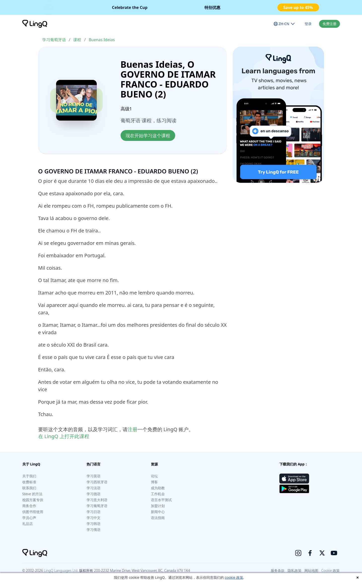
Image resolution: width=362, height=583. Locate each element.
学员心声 (29, 517)
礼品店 (27, 523)
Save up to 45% (298, 7)
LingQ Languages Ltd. (61, 570)
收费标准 (29, 482)
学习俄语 (93, 529)
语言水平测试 (161, 499)
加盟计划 (158, 505)
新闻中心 (158, 511)
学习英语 (93, 476)
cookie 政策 (234, 577)
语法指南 (158, 517)
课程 (77, 39)
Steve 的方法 (32, 493)
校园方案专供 (32, 499)
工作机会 (158, 493)
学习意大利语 (97, 499)
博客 (154, 482)
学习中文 (93, 517)
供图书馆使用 (32, 511)
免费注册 (329, 23)
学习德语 (93, 493)
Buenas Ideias (102, 39)
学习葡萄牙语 (54, 39)
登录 (308, 23)
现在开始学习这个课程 (148, 135)
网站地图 (311, 570)
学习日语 (93, 511)
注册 (132, 429)
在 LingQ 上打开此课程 (63, 436)
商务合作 (29, 505)
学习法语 (93, 488)
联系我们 (29, 488)
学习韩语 (93, 523)
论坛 (154, 476)
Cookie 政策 (330, 570)
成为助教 (158, 488)
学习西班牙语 (97, 482)
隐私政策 (294, 570)
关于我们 (29, 476)
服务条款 (278, 570)
